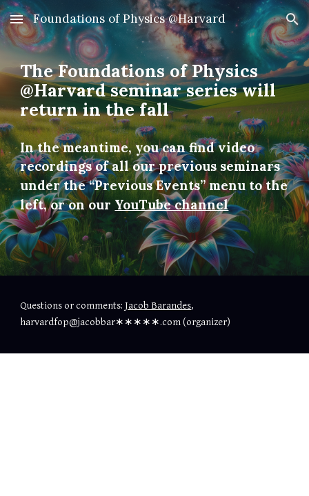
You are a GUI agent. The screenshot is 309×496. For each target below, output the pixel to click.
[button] (16, 19)
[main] (154, 137)
